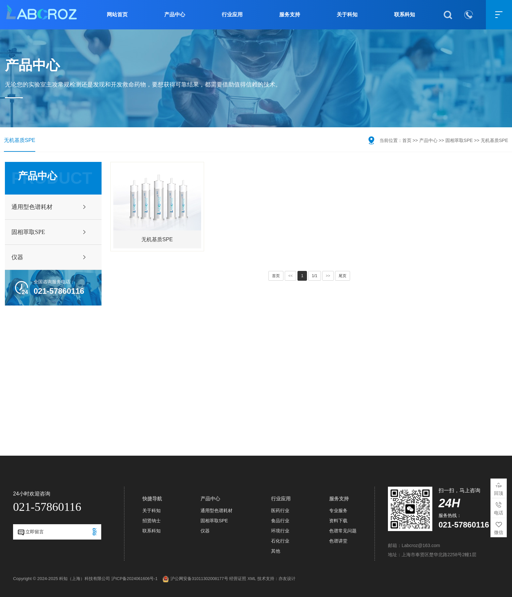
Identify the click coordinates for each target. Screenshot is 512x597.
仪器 (205, 530)
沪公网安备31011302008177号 (195, 579)
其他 (275, 551)
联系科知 (404, 14)
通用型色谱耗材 (216, 510)
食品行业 (280, 520)
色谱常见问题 (343, 530)
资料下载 (338, 520)
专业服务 (338, 510)
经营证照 (237, 578)
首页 (406, 140)
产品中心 (174, 14)
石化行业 (280, 540)
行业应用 (232, 14)
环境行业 (280, 530)
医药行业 (280, 510)
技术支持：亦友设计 (276, 578)
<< (290, 276)
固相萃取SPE (459, 140)
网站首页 (117, 14)
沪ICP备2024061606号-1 (134, 578)
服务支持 (289, 14)
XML (252, 578)
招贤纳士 (151, 520)
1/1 (314, 276)
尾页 (342, 276)
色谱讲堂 (338, 540)
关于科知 (347, 14)
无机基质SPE (19, 140)
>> (328, 276)
